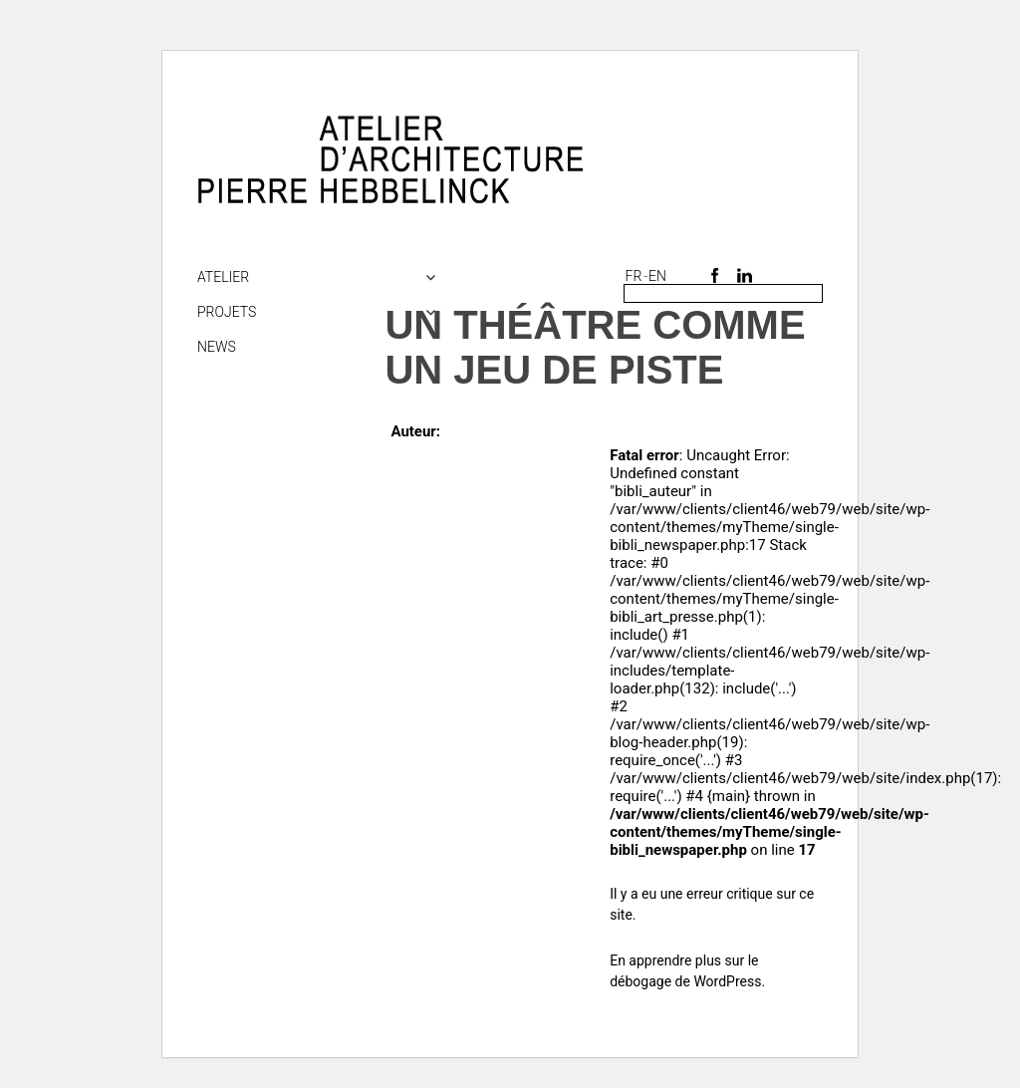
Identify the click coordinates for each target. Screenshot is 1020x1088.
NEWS (216, 347)
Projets (226, 312)
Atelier (223, 277)
